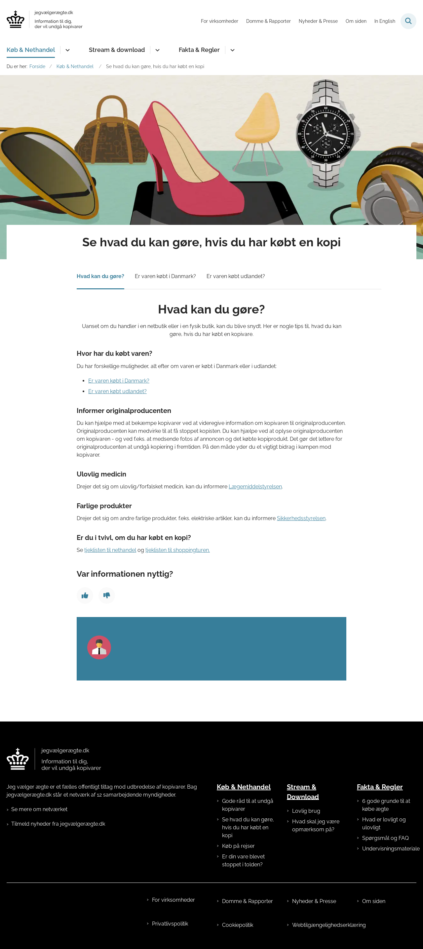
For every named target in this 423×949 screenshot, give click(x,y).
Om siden (373, 901)
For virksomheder (173, 900)
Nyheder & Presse (314, 901)
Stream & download (117, 49)
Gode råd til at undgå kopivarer (247, 805)
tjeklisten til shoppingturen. (177, 550)
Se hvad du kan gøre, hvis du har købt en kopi (248, 827)
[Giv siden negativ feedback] (106, 595)
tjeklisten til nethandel (110, 550)
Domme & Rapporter (247, 901)
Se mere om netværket (39, 809)
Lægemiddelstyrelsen (255, 486)
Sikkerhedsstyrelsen (301, 518)
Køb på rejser (238, 846)
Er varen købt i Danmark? (165, 276)
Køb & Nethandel (31, 49)
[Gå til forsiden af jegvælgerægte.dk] (45, 21)
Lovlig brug (306, 811)
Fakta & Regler (199, 49)
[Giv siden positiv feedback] (85, 595)
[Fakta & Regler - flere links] (231, 50)
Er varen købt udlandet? (236, 276)
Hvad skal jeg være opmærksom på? (315, 825)
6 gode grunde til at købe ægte (386, 805)
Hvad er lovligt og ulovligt (384, 823)
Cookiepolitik (237, 925)
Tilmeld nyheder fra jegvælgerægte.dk (58, 824)
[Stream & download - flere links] (156, 50)
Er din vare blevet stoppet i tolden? (243, 860)
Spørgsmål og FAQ (385, 838)
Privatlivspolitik (170, 924)
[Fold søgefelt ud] (408, 21)
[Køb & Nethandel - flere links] (66, 50)
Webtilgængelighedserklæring (319, 925)
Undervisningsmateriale (389, 849)
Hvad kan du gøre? (100, 276)
